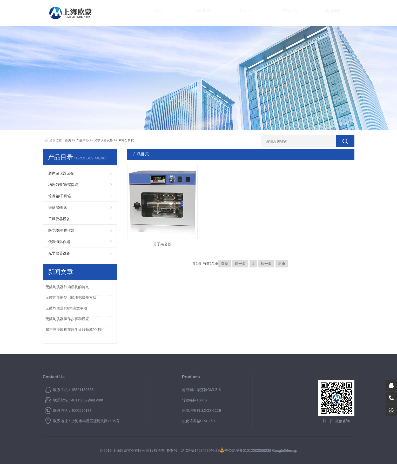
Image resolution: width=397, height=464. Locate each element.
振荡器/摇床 (58, 207)
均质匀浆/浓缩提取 (63, 185)
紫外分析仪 (126, 140)
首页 (154, 13)
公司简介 (191, 13)
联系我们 (300, 13)
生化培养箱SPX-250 (198, 421)
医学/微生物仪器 (61, 230)
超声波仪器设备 (61, 173)
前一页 (240, 263)
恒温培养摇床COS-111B (201, 410)
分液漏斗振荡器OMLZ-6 (201, 390)
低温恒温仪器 (59, 242)
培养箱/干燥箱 (59, 196)
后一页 (266, 263)
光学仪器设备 (103, 140)
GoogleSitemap (284, 450)
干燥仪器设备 (59, 219)
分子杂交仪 (162, 244)
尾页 (281, 263)
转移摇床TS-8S (194, 400)
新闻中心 (227, 13)
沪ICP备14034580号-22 (200, 450)
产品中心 (263, 13)
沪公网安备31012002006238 (248, 450)
